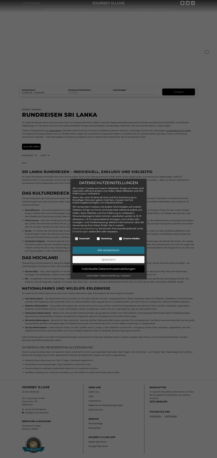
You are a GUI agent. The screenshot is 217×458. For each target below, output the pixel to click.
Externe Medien (129, 233)
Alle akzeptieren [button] (108, 245)
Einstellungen (80, 226)
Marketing (104, 233)
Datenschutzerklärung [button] (110, 270)
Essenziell (82, 233)
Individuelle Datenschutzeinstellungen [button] (108, 263)
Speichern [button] (108, 254)
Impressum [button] (126, 270)
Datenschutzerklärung (85, 223)
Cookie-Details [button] (92, 270)
